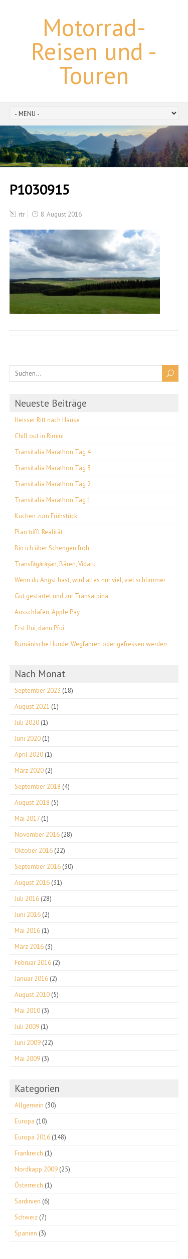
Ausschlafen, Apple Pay (47, 612)
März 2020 (29, 770)
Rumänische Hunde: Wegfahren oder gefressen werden (91, 644)
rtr (22, 214)
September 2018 (38, 786)
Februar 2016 (33, 962)
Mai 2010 (27, 1010)
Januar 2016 (31, 978)
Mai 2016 (27, 930)
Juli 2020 (27, 722)
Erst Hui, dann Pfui (39, 628)
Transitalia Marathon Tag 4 (53, 452)
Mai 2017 (27, 818)
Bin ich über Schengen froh (52, 548)
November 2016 (37, 834)
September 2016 (38, 866)
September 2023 (38, 690)
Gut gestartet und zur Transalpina (61, 596)
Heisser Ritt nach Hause (47, 420)
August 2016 (32, 882)
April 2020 (29, 754)
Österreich (29, 1185)
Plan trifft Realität (39, 532)
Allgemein (29, 1105)
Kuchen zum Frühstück (46, 516)
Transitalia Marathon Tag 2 (53, 484)
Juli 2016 (27, 898)
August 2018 (32, 802)
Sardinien (28, 1201)
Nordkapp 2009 (36, 1169)
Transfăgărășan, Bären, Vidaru (55, 564)
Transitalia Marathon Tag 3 (53, 468)
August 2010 (32, 994)
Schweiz (26, 1217)
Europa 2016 (32, 1137)
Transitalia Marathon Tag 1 (53, 500)
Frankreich (29, 1153)
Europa (25, 1121)
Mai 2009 (27, 1058)
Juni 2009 (28, 1042)
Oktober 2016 (34, 850)
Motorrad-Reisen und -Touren (94, 51)
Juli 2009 (27, 1026)
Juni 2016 (28, 914)
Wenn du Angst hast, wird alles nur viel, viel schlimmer (90, 580)
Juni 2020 (28, 738)
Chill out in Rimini (39, 436)
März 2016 (29, 946)
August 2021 (32, 706)
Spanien (26, 1233)
